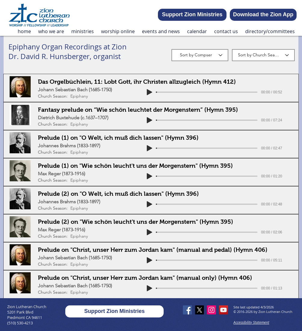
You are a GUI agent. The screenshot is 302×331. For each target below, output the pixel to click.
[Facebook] (187, 309)
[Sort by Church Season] (263, 55)
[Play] (149, 92)
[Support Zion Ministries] (192, 15)
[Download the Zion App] (263, 15)
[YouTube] (223, 309)
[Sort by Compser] (199, 55)
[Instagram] (211, 309)
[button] (51, 31)
